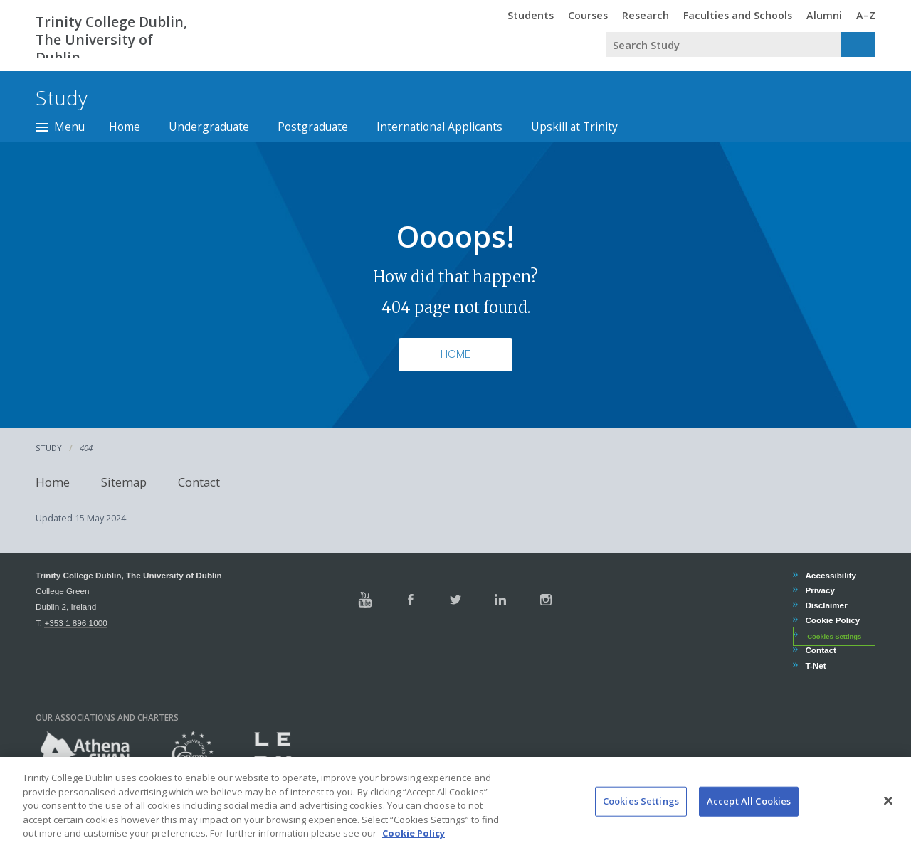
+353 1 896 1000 (75, 622)
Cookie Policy (832, 620)
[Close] (888, 823)
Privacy (819, 590)
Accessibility (830, 575)
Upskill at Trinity (574, 126)
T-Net (815, 665)
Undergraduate (209, 126)
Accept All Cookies (749, 823)
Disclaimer (825, 605)
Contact (199, 482)
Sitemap (124, 482)
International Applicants (439, 126)
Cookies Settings (834, 636)
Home (124, 126)
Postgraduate (313, 126)
